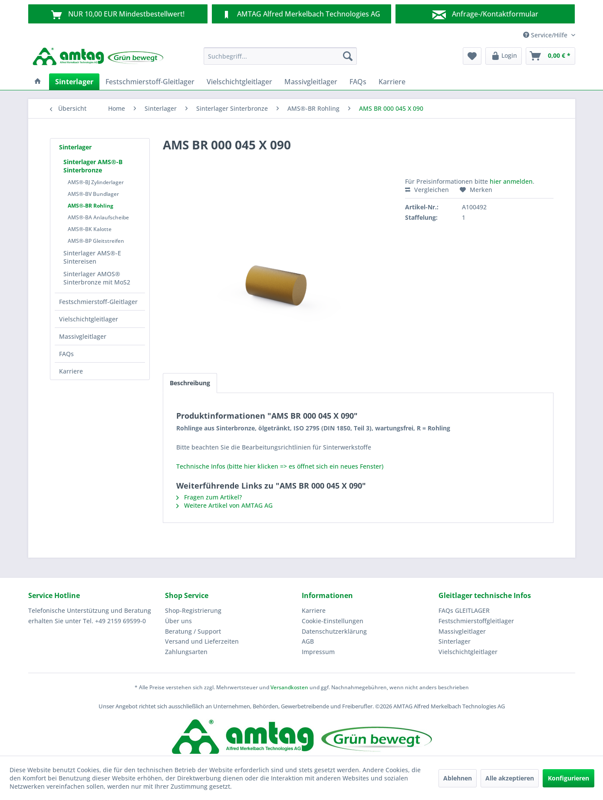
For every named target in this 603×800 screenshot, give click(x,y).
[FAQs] (357, 81)
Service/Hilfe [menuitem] (546, 35)
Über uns (178, 621)
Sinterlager (75, 147)
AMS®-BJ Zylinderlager (96, 182)
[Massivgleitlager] (310, 81)
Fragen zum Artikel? (209, 497)
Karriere (71, 371)
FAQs (66, 354)
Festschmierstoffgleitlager (476, 621)
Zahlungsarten (186, 652)
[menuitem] (280, 56)
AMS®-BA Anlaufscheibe (98, 217)
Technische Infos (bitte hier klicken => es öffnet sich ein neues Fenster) (279, 466)
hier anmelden (511, 181)
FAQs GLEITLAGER (464, 610)
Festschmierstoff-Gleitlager (98, 302)
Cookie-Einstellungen (332, 621)
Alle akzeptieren (509, 778)
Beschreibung (190, 383)
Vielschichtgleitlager (88, 319)
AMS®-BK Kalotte (90, 229)
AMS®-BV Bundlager (93, 194)
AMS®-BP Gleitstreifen (96, 241)
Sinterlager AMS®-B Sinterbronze (92, 166)
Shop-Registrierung (193, 610)
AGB (308, 641)
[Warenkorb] (550, 56)
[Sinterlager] (74, 81)
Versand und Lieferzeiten (202, 641)
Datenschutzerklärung (334, 631)
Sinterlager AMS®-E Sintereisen (92, 257)
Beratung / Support (193, 631)
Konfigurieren (568, 778)
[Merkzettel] (472, 56)
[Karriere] (392, 81)
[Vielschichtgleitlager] (239, 81)
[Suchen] (348, 56)
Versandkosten (289, 687)
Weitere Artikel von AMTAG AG (224, 505)
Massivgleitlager (82, 336)
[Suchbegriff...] (280, 56)
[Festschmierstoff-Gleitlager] (150, 81)
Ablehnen (457, 778)
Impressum (318, 652)
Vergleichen (427, 189)
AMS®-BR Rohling (90, 205)
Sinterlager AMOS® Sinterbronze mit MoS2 (96, 278)
